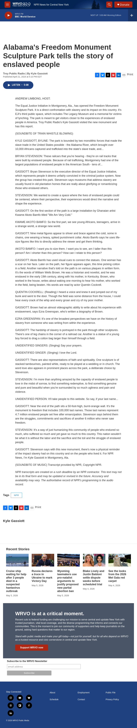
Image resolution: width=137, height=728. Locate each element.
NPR (16, 495)
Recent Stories (18, 549)
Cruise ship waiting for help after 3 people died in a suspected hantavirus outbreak (16, 581)
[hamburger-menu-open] (7, 5)
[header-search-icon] (109, 5)
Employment (84, 692)
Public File (111, 692)
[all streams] (132, 15)
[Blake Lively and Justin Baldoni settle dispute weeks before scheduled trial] (94, 560)
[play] (8, 15)
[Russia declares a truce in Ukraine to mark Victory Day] (43, 560)
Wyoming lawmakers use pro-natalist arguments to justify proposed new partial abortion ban (68, 581)
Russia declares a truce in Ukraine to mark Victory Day (42, 576)
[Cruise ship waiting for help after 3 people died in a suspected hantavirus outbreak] (17, 560)
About (52, 692)
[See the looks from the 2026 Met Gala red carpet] (119, 560)
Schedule (54, 699)
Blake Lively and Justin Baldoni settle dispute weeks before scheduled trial (93, 578)
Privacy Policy (112, 699)
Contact (81, 699)
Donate (124, 4)
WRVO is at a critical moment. (49, 613)
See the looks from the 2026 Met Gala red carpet (117, 576)
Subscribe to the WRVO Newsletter (27, 661)
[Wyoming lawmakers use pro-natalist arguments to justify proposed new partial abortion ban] (68, 560)
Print (130, 74)
